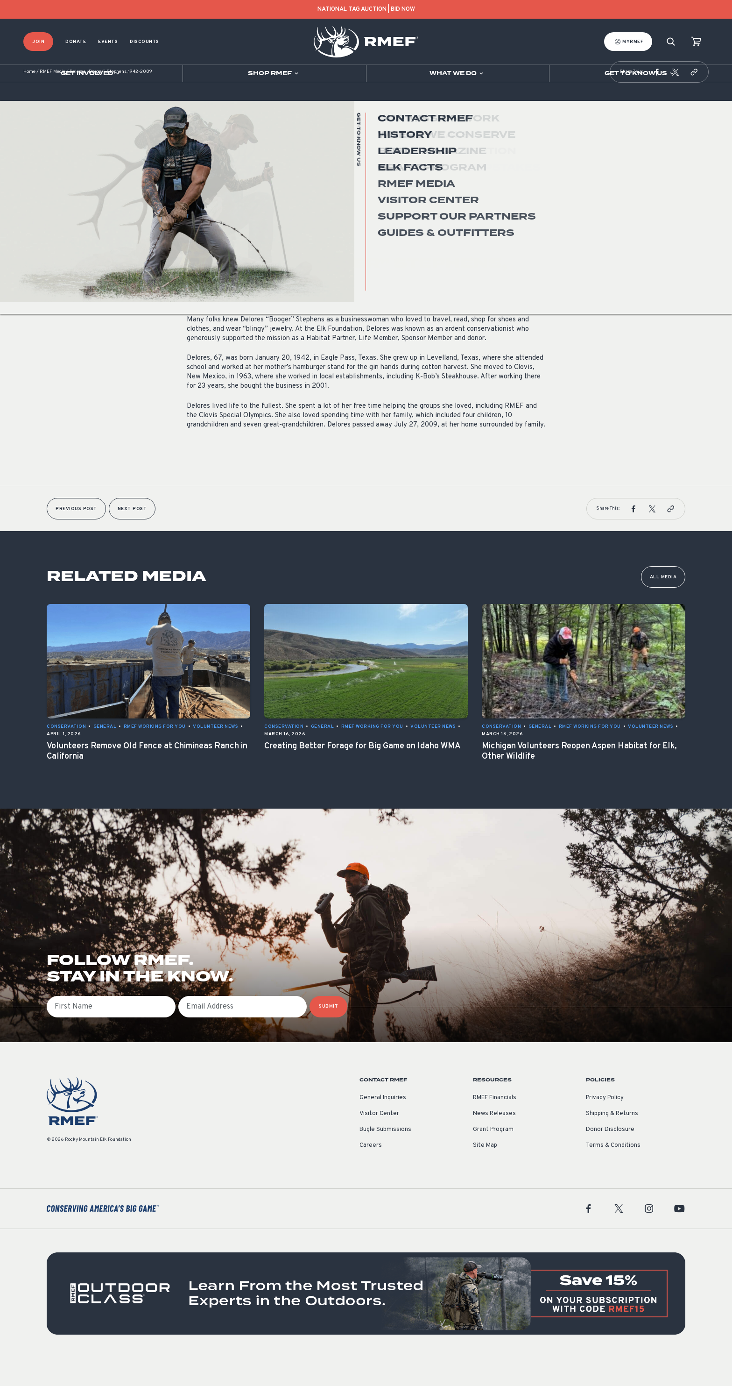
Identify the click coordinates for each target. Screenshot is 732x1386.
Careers (370, 1173)
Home (29, 100)
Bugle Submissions (385, 1157)
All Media (663, 605)
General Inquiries (382, 1126)
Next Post (132, 537)
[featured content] (366, 1321)
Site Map (485, 1173)
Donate (75, 42)
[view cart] (696, 41)
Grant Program (493, 1157)
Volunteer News (209, 221)
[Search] (670, 41)
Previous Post (76, 537)
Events (108, 42)
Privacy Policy (605, 1126)
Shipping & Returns (612, 1141)
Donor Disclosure (610, 1157)
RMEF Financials (494, 1126)
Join (38, 42)
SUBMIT (328, 1034)
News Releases (494, 1141)
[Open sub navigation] (91, 73)
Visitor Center (379, 1141)
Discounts (144, 42)
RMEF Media (52, 100)
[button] (657, 100)
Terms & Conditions (613, 1173)
